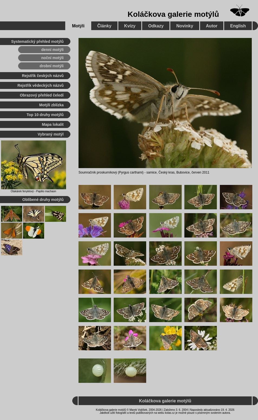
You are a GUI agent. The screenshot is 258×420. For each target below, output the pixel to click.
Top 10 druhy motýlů (45, 115)
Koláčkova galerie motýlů (173, 14)
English (238, 26)
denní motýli (52, 49)
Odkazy (156, 26)
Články (104, 26)
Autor (212, 26)
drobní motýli (52, 66)
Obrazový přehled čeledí (42, 95)
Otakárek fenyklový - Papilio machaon (33, 191)
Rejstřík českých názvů (43, 75)
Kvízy (130, 26)
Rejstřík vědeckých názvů (41, 85)
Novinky (184, 26)
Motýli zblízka (51, 105)
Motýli (78, 26)
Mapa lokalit (53, 124)
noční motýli (52, 58)
